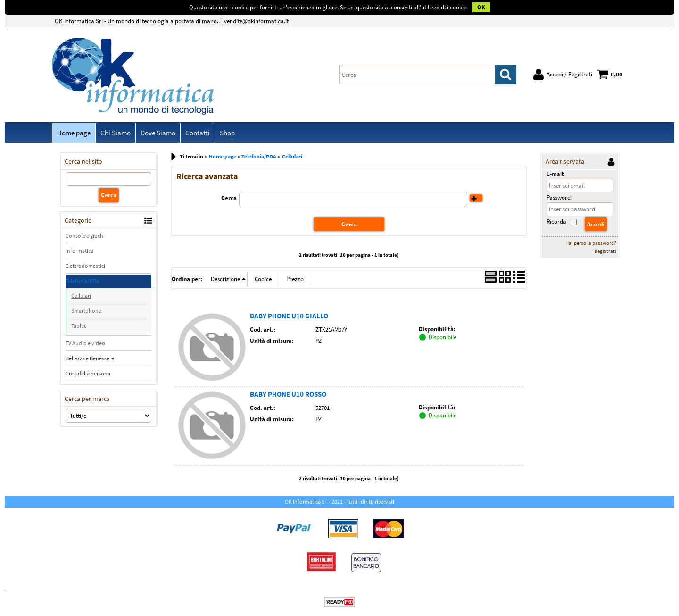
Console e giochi (85, 235)
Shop (227, 132)
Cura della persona (88, 373)
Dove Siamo (158, 132)
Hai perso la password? (590, 243)
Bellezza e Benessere (90, 358)
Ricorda (556, 221)
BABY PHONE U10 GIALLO (289, 315)
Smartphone (86, 310)
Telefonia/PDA (82, 280)
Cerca (229, 198)
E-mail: (555, 174)
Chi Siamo (115, 132)
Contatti (197, 132)
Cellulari (81, 295)
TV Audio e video (85, 343)
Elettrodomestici (85, 265)
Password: (559, 197)
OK (481, 7)
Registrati (605, 251)
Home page (74, 132)
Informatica (79, 250)
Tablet (78, 325)
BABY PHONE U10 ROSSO (288, 394)
